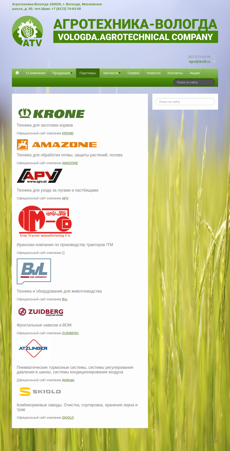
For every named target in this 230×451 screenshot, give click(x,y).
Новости (154, 73)
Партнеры (87, 73)
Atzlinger (68, 380)
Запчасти (111, 73)
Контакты (175, 73)
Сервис (134, 73)
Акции (195, 73)
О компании (35, 73)
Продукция (62, 73)
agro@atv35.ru (199, 61)
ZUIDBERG (70, 333)
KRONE (68, 133)
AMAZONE (70, 163)
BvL (65, 299)
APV (65, 198)
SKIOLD (68, 417)
